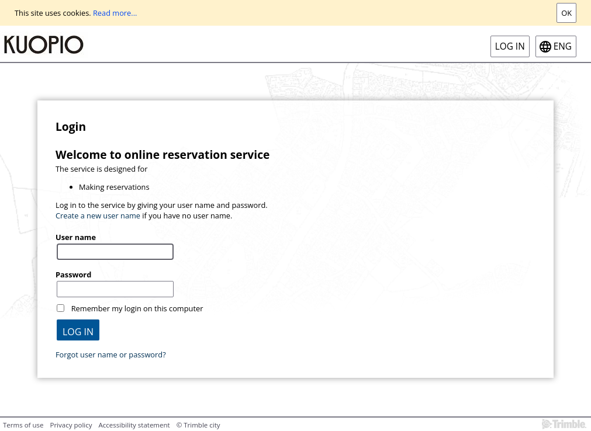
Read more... (115, 13)
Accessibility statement (134, 424)
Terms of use (23, 424)
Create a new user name (98, 215)
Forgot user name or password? (111, 354)
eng (563, 46)
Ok (566, 13)
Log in (510, 46)
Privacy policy (71, 424)
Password (73, 274)
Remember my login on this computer (137, 308)
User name (76, 237)
